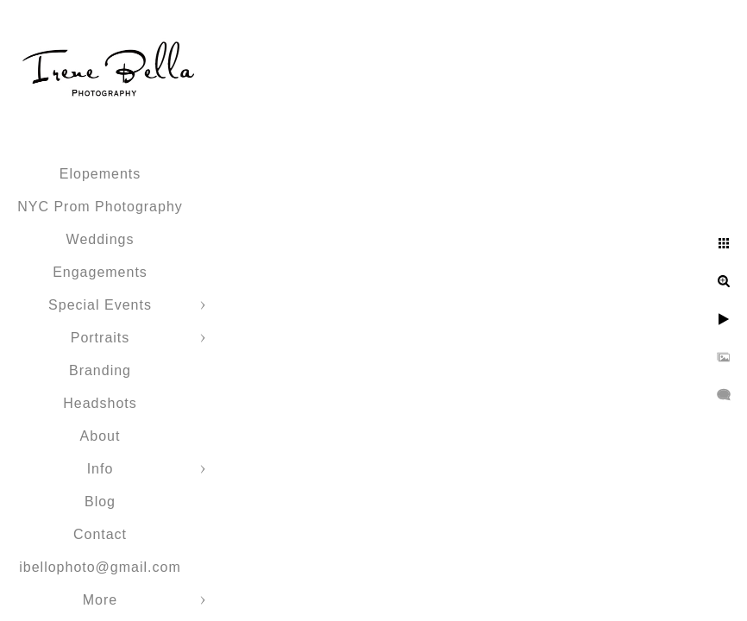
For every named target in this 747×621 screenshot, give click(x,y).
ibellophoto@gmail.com (100, 567)
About (100, 436)
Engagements (100, 272)
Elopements (100, 173)
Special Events (100, 305)
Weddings (100, 239)
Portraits (100, 337)
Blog (100, 501)
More (100, 600)
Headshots (100, 403)
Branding (100, 370)
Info (100, 468)
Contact (100, 534)
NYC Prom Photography (100, 206)
